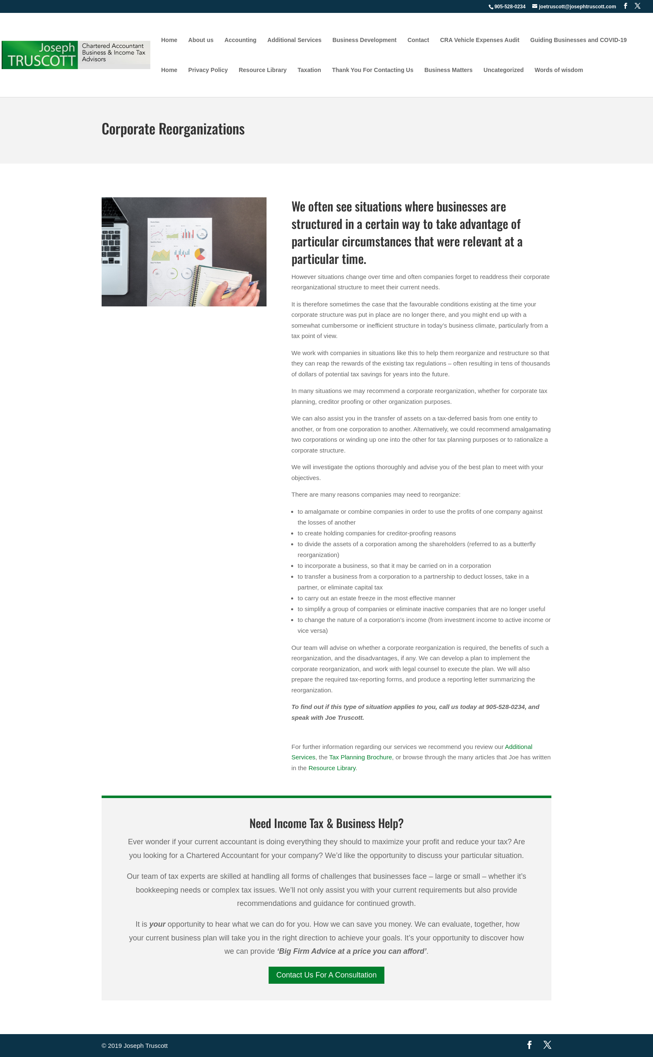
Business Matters (448, 70)
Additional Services (294, 40)
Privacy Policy (208, 70)
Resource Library (263, 70)
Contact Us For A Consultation (326, 975)
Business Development (364, 40)
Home (169, 40)
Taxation (310, 70)
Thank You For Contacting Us (373, 70)
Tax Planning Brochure (360, 757)
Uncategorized (503, 70)
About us (201, 40)
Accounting (240, 40)
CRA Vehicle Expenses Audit (479, 40)
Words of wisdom (559, 70)
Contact (418, 40)
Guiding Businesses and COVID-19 (578, 40)
